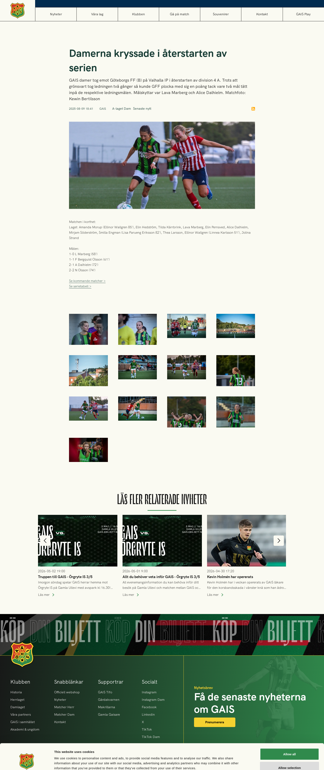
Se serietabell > (80, 305)
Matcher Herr (64, 707)
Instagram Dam (153, 699)
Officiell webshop (67, 692)
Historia (16, 692)
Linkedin (148, 714)
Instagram (149, 692)
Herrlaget (17, 699)
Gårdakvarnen (108, 699)
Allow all (289, 732)
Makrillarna (106, 707)
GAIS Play (303, 14)
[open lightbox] (186, 345)
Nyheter (56, 14)
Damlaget (17, 707)
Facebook (149, 707)
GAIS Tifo (105, 692)
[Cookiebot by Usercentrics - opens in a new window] (27, 762)
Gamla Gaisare (109, 714)
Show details (216, 759)
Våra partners (20, 714)
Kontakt (262, 14)
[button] (97, 14)
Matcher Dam (64, 714)
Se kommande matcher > (87, 300)
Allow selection (289, 745)
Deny (289, 759)
